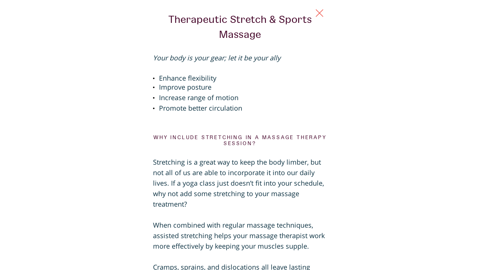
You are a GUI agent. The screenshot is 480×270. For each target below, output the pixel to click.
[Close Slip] (396, 21)
